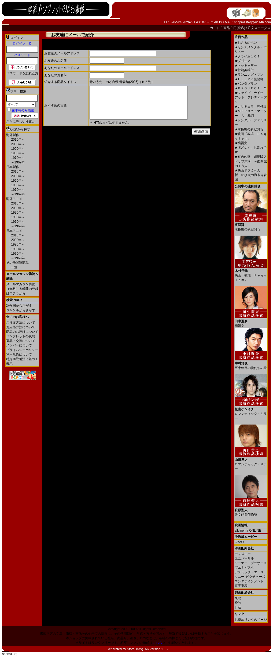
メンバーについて (19, 345)
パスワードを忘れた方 (22, 73)
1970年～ (17, 158)
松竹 (238, 603)
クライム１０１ (247, 56)
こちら (157, 643)
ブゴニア (242, 61)
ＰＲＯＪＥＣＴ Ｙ (251, 88)
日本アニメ (14, 231)
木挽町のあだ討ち (249, 129)
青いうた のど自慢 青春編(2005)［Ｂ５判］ (122, 82)
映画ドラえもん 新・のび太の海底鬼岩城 (251, 175)
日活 (238, 607)
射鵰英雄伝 (244, 70)
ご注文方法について (20, 322)
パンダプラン (246, 84)
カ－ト (215, 28)
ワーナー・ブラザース (251, 563)
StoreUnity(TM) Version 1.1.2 (147, 649)
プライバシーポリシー (22, 350)
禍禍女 (241, 143)
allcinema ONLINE (248, 530)
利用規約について (19, 354)
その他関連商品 (17, 263)
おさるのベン (246, 43)
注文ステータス (259, 28)
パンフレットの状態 (20, 336)
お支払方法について (20, 327)
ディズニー (243, 554)
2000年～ (17, 144)
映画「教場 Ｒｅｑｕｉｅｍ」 (251, 273)
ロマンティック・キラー (251, 411)
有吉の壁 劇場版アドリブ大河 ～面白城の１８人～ (251, 161)
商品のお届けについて (22, 332)
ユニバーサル (244, 558)
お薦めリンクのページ (251, 620)
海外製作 (12, 135)
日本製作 (12, 167)
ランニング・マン (249, 74)
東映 (238, 598)
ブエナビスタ (244, 567)
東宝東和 (241, 586)
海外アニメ (14, 199)
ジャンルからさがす (20, 310)
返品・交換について (20, 341)
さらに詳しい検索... (20, 121)
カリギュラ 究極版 (251, 106)
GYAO (239, 542)
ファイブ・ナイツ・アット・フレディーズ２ (251, 97)
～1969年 (17, 162)
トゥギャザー (246, 65)
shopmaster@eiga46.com (252, 22)
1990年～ (17, 149)
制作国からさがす (19, 306)
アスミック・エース (249, 572)
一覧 (13, 267)
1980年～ (17, 153)
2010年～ (17, 139)
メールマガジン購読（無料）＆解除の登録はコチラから (22, 288)
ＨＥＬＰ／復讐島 (249, 79)
